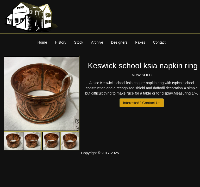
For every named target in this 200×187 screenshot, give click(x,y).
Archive (97, 42)
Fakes (140, 42)
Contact (159, 42)
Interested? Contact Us (141, 103)
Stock (78, 42)
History (60, 42)
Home (42, 42)
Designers (119, 42)
